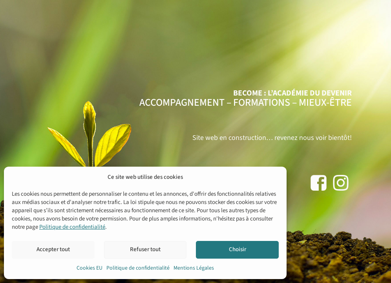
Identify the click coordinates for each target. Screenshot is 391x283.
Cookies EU (89, 268)
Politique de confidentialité (72, 227)
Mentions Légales (194, 268)
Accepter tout (53, 249)
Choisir (237, 249)
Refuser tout (145, 249)
